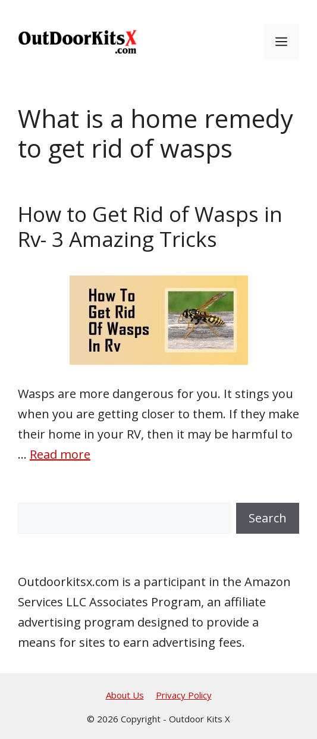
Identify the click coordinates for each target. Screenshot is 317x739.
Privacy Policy (184, 695)
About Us (125, 695)
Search (268, 518)
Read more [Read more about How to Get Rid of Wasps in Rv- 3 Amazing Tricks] (60, 454)
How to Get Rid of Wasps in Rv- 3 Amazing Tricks (150, 226)
